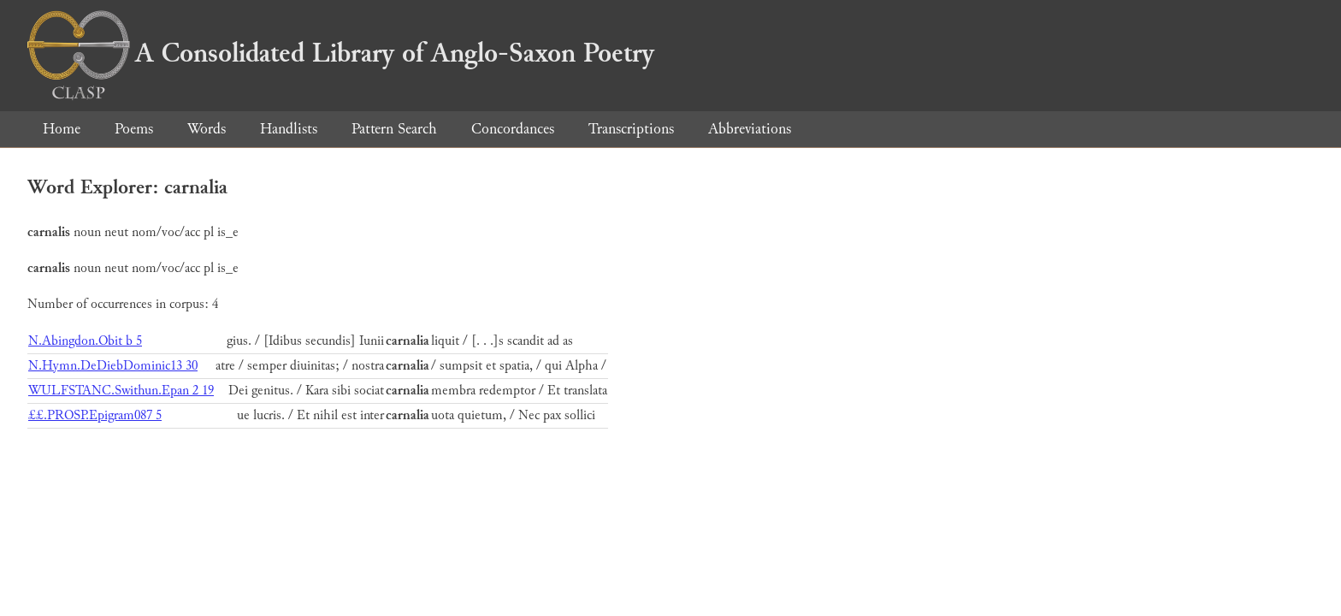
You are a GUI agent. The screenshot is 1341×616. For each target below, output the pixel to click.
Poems (134, 128)
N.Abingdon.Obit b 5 (85, 341)
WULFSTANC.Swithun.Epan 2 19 (121, 390)
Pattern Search (394, 128)
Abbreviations (749, 128)
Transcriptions (631, 128)
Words (206, 128)
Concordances (512, 128)
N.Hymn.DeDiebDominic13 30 (113, 366)
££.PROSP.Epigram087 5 (95, 415)
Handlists (288, 128)
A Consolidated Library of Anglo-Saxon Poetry (340, 53)
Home (61, 128)
